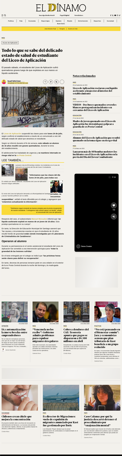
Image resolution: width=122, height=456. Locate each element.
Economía (32, 21)
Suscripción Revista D (47, 15)
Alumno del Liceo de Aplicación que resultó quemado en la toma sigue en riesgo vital (96, 139)
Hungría (62, 29)
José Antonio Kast (50, 29)
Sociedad (110, 21)
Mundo (69, 21)
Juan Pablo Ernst (14, 81)
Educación (77, 115)
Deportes (97, 21)
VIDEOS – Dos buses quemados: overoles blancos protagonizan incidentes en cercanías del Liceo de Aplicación (94, 107)
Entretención (83, 21)
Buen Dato (61, 24)
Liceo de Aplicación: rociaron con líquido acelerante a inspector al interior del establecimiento (95, 90)
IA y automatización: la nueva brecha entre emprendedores (14, 332)
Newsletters (79, 15)
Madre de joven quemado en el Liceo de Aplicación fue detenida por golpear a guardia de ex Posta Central (94, 123)
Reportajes (45, 21)
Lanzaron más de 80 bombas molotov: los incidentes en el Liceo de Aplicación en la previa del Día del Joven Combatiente (95, 154)
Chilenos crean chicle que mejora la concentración (17, 417)
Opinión (58, 21)
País (21, 21)
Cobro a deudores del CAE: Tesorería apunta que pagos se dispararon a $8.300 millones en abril (76, 335)
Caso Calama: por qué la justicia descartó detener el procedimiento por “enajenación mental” (100, 420)
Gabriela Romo (37, 353)
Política (11, 21)
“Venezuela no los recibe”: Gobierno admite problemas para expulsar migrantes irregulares (45, 335)
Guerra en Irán (72, 29)
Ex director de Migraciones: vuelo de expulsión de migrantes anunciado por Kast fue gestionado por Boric (60, 420)
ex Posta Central (24, 155)
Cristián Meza (67, 353)
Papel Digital (64, 15)
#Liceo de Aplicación (10, 43)
